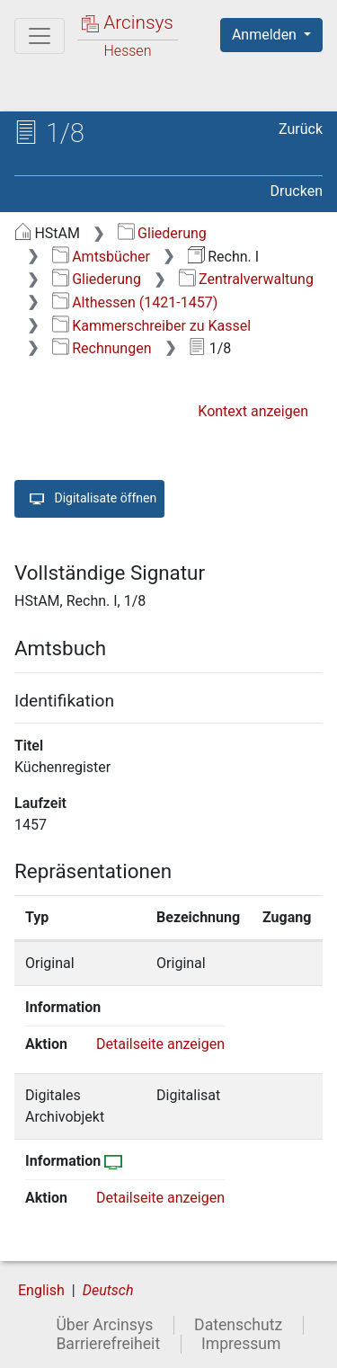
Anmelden (266, 34)
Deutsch (108, 1290)
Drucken (296, 191)
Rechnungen (102, 348)
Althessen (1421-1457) (134, 302)
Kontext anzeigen (253, 411)
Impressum (241, 1344)
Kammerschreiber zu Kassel (151, 325)
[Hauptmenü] (39, 36)
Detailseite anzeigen (160, 1044)
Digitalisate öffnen (89, 498)
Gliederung (162, 233)
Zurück (301, 129)
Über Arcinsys (104, 1325)
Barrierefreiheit (108, 1344)
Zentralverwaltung (246, 279)
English (41, 1290)
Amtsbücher (101, 256)
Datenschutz (238, 1325)
